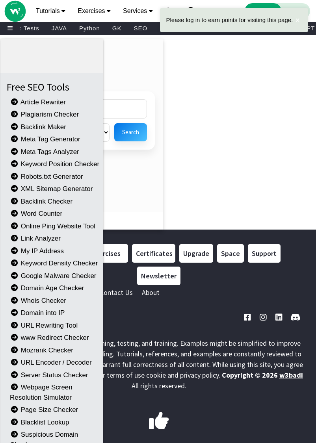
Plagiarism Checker (44, 114)
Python (89, 28)
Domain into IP (37, 313)
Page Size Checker (44, 409)
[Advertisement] (149, 64)
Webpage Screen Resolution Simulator (41, 392)
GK (117, 28)
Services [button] (137, 10)
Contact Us (116, 292)
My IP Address (37, 251)
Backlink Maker (38, 127)
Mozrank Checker (41, 350)
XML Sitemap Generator (51, 189)
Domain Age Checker (47, 288)
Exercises (106, 253)
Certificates (154, 253)
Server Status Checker (49, 375)
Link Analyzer (35, 238)
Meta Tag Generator (45, 139)
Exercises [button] (94, 10)
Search (130, 132)
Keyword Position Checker (54, 164)
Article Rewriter (38, 102)
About (151, 292)
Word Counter (36, 213)
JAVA (59, 28)
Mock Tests (22, 28)
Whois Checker (38, 300)
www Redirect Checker (49, 337)
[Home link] (15, 3)
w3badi (291, 375)
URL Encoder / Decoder (51, 362)
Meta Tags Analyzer (44, 152)
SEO (140, 28)
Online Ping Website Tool (52, 226)
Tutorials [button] (50, 10)
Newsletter (159, 275)
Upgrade (196, 253)
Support (264, 253)
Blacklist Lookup (39, 422)
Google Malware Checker (53, 276)
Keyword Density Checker (54, 263)
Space (230, 253)
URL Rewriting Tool (44, 325)
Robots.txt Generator (46, 176)
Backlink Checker (41, 201)
